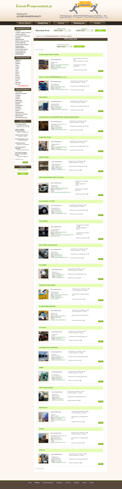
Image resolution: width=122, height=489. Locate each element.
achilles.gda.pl (58, 127)
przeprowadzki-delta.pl (59, 417)
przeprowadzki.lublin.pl (60, 316)
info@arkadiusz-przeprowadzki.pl (57, 298)
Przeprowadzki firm (20, 51)
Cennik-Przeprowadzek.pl (52, 36)
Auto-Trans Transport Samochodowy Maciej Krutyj (21, 154)
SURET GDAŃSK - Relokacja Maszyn (20, 130)
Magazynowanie (19, 39)
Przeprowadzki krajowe (21, 49)
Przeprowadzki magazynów (22, 36)
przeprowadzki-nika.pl (59, 86)
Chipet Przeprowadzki (46, 387)
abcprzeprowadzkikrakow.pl (61, 188)
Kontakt (97, 23)
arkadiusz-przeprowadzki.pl (61, 294)
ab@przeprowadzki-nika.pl (61, 89)
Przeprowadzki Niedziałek (47, 306)
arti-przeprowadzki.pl (60, 337)
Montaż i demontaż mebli (22, 41)
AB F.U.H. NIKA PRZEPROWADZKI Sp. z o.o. (53, 77)
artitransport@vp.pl (60, 340)
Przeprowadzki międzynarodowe (20, 47)
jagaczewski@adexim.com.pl (58, 442)
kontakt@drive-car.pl (60, 462)
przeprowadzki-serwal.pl (60, 232)
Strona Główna (25, 23)
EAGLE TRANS (44, 157)
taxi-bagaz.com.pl (59, 357)
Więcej (25, 162)
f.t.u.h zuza (42, 327)
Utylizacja (18, 37)
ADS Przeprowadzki (20, 124)
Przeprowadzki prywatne (22, 44)
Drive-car (42, 450)
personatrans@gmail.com (61, 109)
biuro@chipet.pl (60, 400)
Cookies (91, 482)
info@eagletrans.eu (60, 169)
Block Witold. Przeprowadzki (48, 245)
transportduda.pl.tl (59, 274)
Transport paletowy (20, 34)
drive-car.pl (57, 459)
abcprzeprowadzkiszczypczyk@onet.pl (60, 192)
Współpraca (59, 482)
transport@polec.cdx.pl (61, 213)
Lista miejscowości (23, 85)
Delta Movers (43, 407)
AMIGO (41, 367)
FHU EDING (43, 265)
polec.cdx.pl (58, 211)
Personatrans (43, 97)
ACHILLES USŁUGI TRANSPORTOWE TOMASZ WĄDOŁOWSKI (59, 117)
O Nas (30, 482)
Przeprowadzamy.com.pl (21, 139)
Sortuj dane (79, 46)
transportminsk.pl (20, 143)
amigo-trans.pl (58, 377)
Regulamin (76, 482)
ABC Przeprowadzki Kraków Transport (51, 177)
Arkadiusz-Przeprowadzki (47, 285)
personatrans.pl (58, 107)
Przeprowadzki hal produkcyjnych (20, 53)
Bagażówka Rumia (45, 137)
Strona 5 (69, 36)
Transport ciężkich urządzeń (23, 32)
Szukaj (100, 30)
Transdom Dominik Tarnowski (20, 147)
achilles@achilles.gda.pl (61, 129)
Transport (18, 31)
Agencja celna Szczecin (21, 135)
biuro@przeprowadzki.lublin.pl (58, 320)
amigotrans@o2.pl (60, 380)
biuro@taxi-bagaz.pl (60, 360)
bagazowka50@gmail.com (61, 257)
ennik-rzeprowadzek (32, 6)
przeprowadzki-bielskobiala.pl (61, 65)
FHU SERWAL (43, 221)
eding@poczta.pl (60, 277)
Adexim (41, 429)
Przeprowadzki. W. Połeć (47, 201)
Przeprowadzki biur (20, 43)
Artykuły (61, 23)
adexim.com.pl (57, 438)
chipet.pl (57, 397)
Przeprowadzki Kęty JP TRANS (49, 54)
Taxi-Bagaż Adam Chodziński (48, 347)
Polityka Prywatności (48, 482)
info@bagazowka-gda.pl (61, 149)
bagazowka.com (58, 254)
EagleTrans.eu (58, 167)
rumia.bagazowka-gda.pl (60, 147)
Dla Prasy (68, 482)
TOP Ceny (63, 36)
